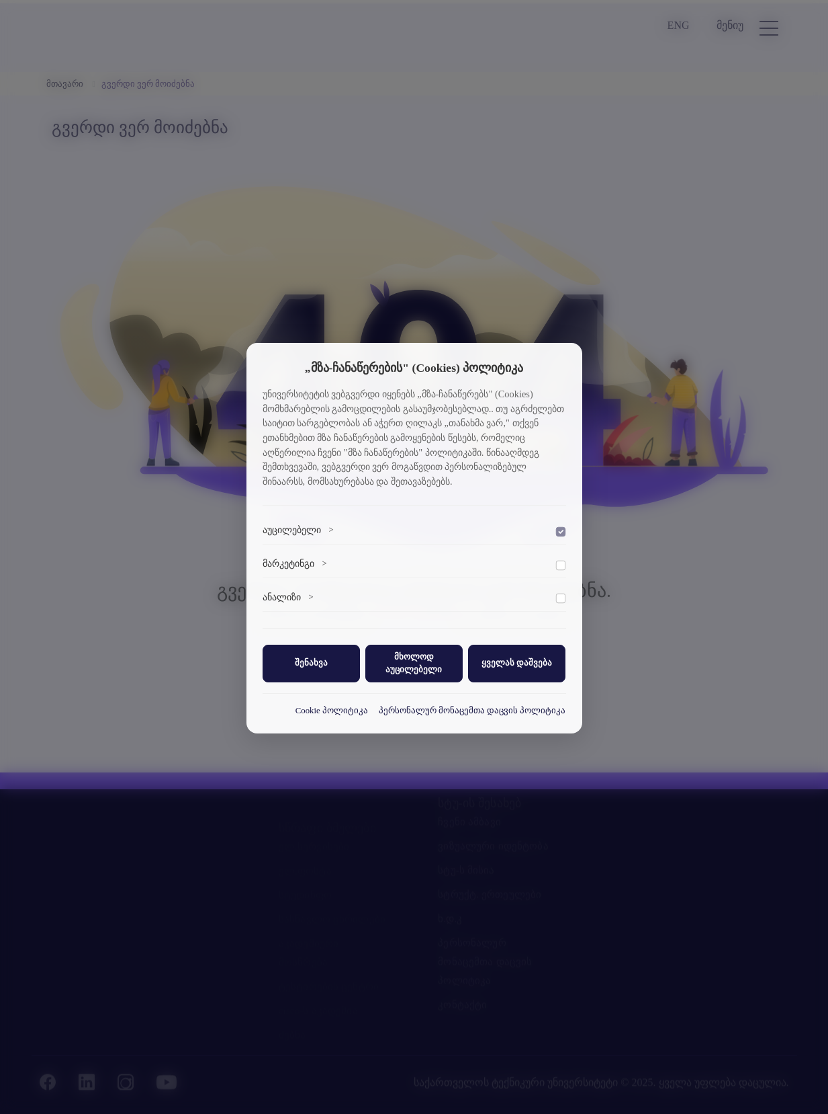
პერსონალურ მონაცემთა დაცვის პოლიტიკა (472, 710)
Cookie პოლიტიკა (331, 710)
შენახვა (311, 663)
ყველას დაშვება (516, 663)
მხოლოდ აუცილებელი (413, 663)
